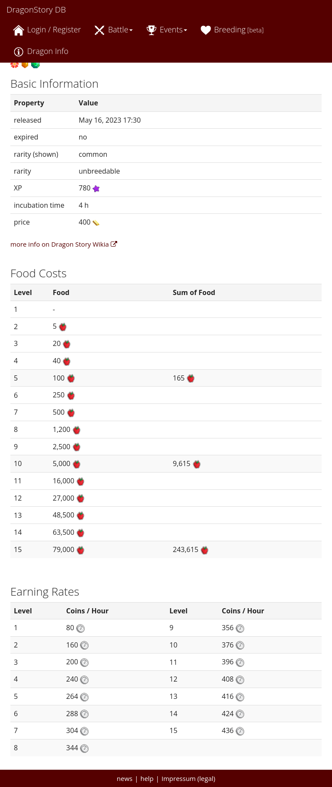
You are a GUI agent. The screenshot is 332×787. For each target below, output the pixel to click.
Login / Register (47, 30)
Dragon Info (40, 51)
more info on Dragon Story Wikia (63, 244)
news (124, 778)
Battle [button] (113, 30)
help (147, 778)
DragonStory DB (36, 9)
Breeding (232, 30)
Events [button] (166, 30)
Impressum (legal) (188, 778)
